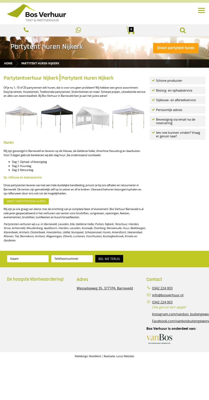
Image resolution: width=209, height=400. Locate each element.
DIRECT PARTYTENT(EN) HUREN (26, 201)
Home (8, 63)
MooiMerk (95, 356)
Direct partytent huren (175, 48)
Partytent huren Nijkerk (40, 63)
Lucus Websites (125, 356)
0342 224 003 (162, 288)
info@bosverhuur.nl (167, 295)
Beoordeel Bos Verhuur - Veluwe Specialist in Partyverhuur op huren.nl (33, 303)
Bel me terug (109, 259)
